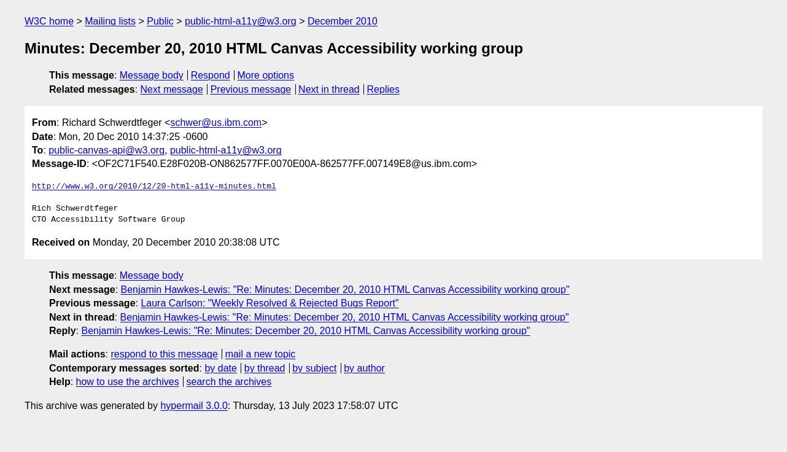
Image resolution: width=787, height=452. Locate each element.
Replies (383, 89)
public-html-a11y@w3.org (241, 21)
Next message (172, 89)
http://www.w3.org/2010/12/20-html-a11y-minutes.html (154, 186)
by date (220, 368)
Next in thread (329, 89)
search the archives (229, 381)
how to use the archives (127, 381)
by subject (314, 368)
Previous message (251, 89)
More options (266, 75)
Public (160, 21)
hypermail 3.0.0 (193, 405)
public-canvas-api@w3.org (106, 150)
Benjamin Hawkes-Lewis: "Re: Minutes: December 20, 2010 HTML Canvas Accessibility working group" (345, 289)
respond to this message (163, 354)
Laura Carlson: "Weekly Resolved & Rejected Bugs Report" (269, 303)
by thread (264, 368)
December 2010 (343, 21)
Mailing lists (110, 21)
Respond (210, 75)
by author (364, 368)
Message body (152, 75)
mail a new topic (260, 354)
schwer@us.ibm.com (216, 122)
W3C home (49, 21)
